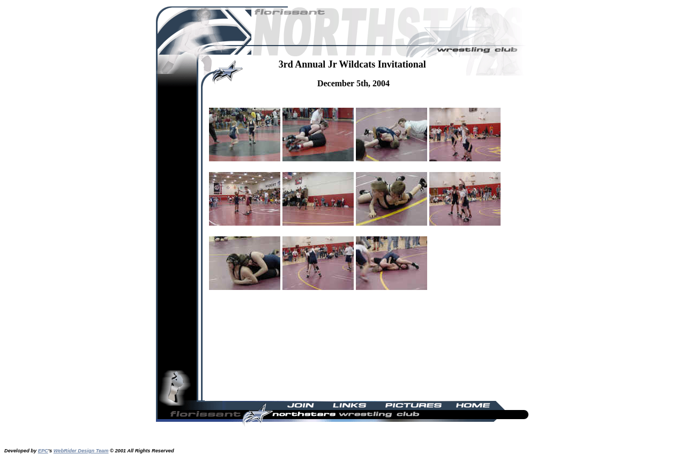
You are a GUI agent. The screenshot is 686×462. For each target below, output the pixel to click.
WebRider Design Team (81, 450)
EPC (43, 450)
